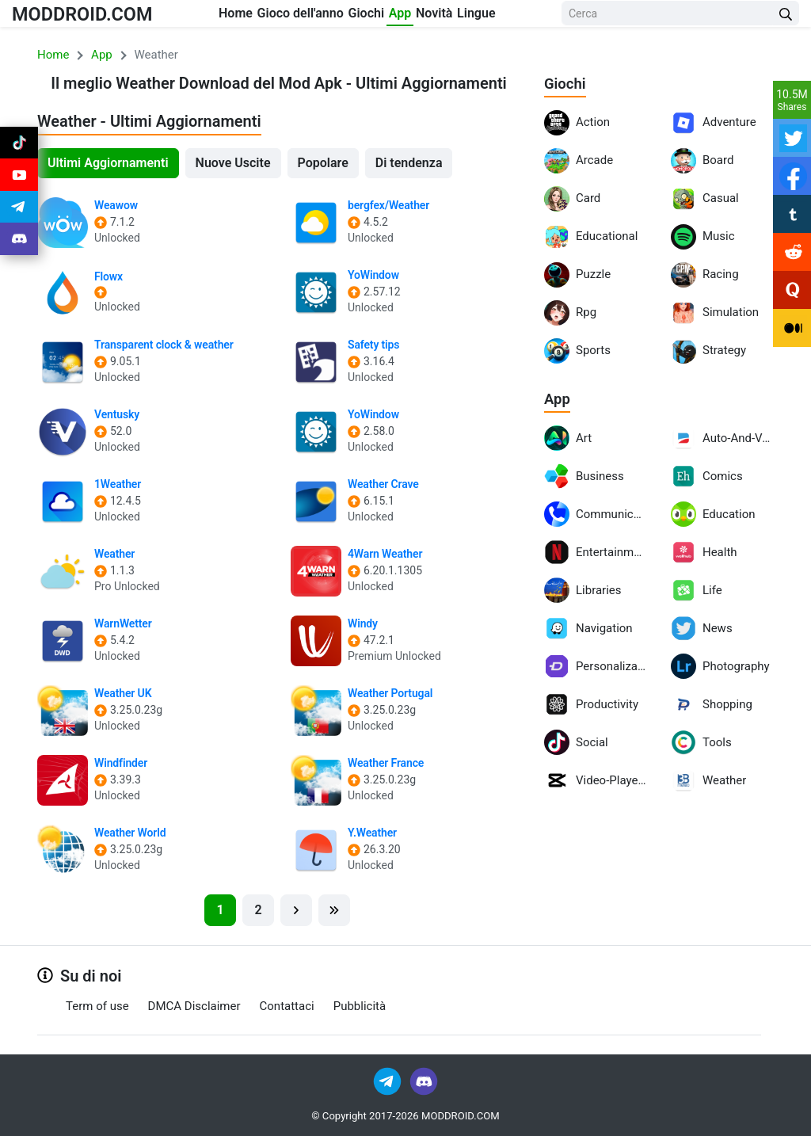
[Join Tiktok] (19, 146)
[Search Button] (785, 18)
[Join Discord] (423, 1080)
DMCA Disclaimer (194, 1006)
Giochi (373, 17)
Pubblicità (359, 1006)
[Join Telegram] (388, 1080)
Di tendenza (409, 162)
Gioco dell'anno (292, 17)
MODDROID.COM (96, 17)
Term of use (97, 1006)
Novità (469, 17)
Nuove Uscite (233, 162)
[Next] (296, 910)
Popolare (323, 162)
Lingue (526, 17)
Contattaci (287, 1006)
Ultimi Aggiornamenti (108, 162)
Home (213, 17)
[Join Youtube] (19, 184)
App (420, 17)
